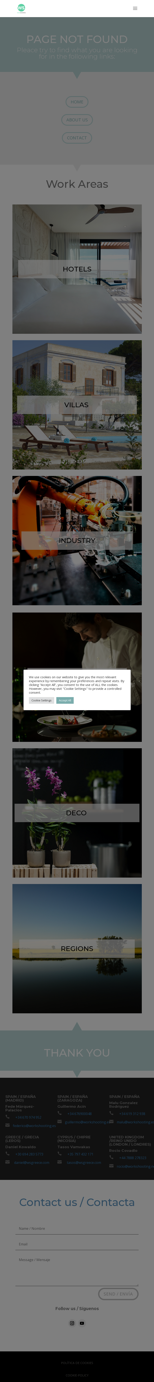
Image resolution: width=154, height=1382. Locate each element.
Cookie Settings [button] (41, 700)
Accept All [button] (65, 700)
